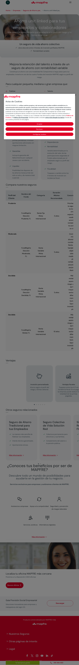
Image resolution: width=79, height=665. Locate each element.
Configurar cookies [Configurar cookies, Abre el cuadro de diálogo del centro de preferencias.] (39, 134)
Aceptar (39, 124)
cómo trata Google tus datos (54, 117)
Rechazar (39, 129)
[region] (39, 116)
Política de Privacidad (21, 117)
